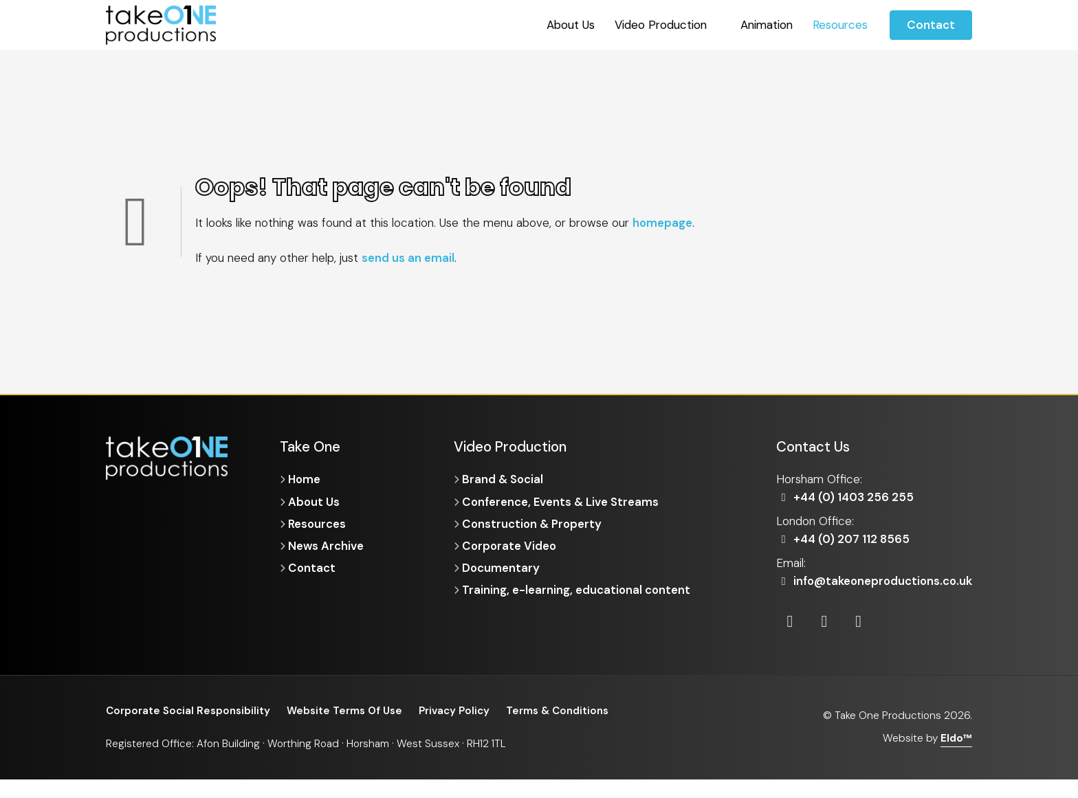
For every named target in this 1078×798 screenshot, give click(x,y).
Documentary (501, 568)
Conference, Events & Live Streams (561, 501)
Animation (766, 24)
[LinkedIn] (790, 640)
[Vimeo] (860, 640)
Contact (931, 24)
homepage (662, 222)
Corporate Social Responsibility (188, 728)
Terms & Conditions (558, 728)
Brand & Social (503, 479)
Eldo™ (956, 756)
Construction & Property (533, 523)
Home (305, 479)
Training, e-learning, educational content (577, 591)
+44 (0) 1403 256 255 (846, 497)
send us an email (408, 257)
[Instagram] (825, 640)
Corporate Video (510, 546)
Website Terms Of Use (345, 728)
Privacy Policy (455, 728)
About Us (571, 24)
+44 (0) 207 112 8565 (844, 538)
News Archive (326, 546)
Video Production (661, 24)
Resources (840, 24)
